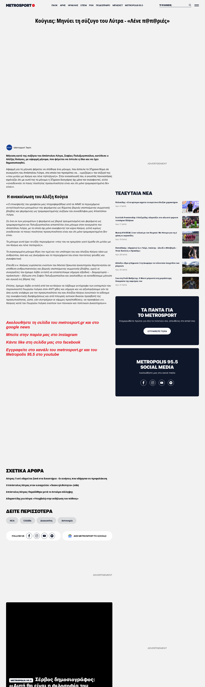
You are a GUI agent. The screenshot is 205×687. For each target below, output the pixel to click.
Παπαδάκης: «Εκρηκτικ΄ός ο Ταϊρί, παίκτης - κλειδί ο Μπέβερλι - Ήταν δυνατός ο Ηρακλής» (146, 249)
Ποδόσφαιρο (103, 5)
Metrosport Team (22, 147)
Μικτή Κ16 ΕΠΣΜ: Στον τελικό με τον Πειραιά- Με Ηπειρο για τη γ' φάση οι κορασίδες (146, 234)
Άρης (63, 5)
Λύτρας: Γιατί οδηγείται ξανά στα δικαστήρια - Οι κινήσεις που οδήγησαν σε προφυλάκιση (56, 385)
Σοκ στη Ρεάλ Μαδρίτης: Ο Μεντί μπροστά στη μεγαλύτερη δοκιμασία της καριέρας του (143, 280)
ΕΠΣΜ (83, 5)
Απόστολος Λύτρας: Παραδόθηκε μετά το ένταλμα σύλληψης (39, 398)
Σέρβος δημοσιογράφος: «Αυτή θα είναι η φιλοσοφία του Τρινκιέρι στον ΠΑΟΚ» (52, 591)
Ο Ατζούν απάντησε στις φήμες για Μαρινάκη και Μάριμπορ (144, 680)
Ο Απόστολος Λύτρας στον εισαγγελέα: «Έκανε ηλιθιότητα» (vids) (42, 391)
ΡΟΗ (91, 5)
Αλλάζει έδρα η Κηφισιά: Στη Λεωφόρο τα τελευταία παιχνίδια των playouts (147, 264)
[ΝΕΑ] (12, 427)
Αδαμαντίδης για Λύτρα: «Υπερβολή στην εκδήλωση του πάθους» (42, 405)
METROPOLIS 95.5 (134, 5)
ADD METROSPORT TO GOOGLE (90, 442)
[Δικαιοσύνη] (46, 427)
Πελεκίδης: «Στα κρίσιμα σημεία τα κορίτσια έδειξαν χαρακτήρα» (146, 202)
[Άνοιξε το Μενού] (196, 5)
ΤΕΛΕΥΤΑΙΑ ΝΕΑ (133, 193)
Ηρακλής (73, 5)
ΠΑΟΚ (54, 5)
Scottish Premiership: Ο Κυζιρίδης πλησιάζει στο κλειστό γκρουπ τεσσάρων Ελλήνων (146, 219)
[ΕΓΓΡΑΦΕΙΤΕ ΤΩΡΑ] (157, 331)
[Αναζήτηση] (173, 5)
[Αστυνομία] (67, 427)
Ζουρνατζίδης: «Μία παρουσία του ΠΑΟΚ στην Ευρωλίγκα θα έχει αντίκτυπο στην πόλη (33, 636)
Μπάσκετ (118, 5)
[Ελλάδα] (27, 427)
